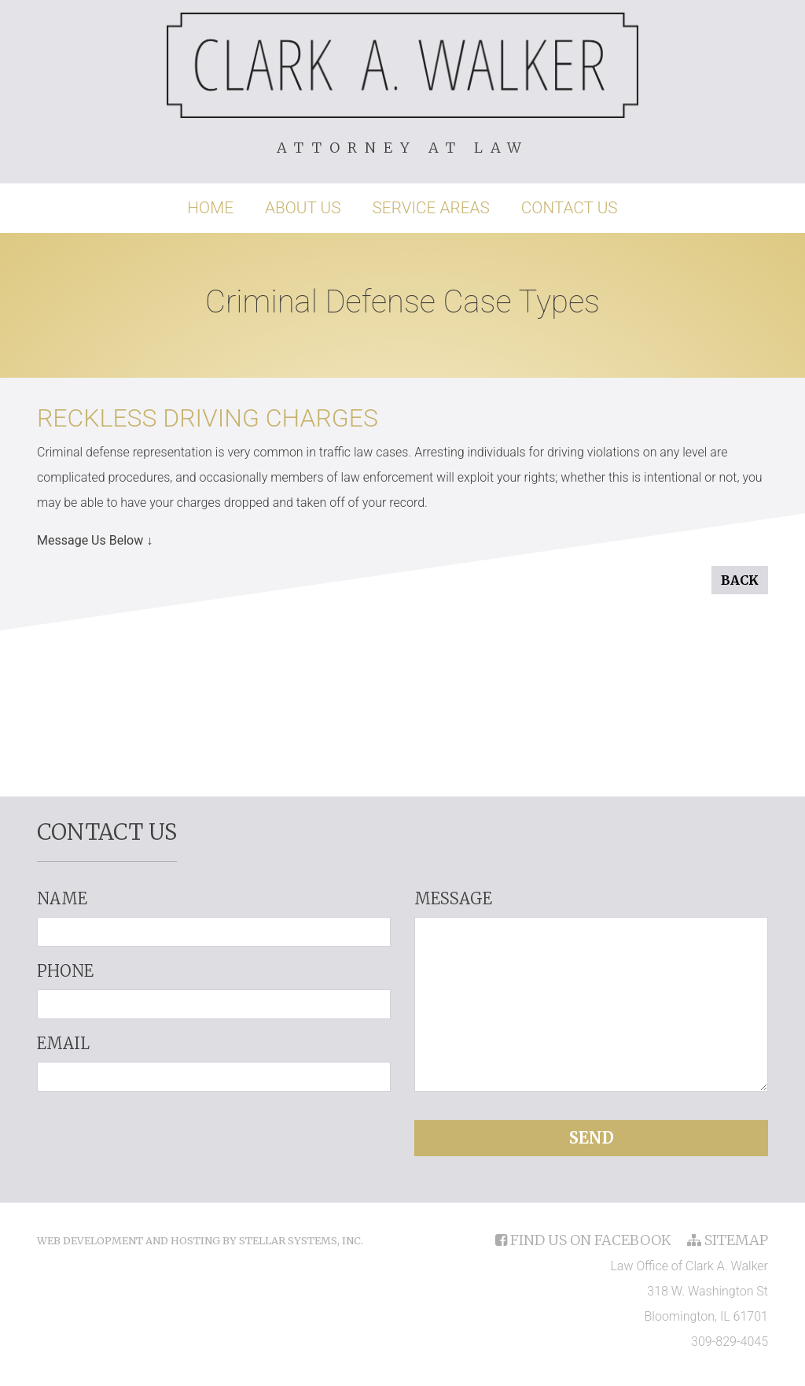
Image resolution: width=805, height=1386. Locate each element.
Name (62, 898)
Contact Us (569, 207)
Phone (65, 971)
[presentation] (213, 1135)
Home (210, 207)
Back (740, 580)
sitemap (727, 1240)
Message (453, 898)
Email (63, 1043)
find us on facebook (585, 1240)
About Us (303, 207)
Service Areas (431, 207)
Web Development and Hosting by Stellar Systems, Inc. (200, 1240)
